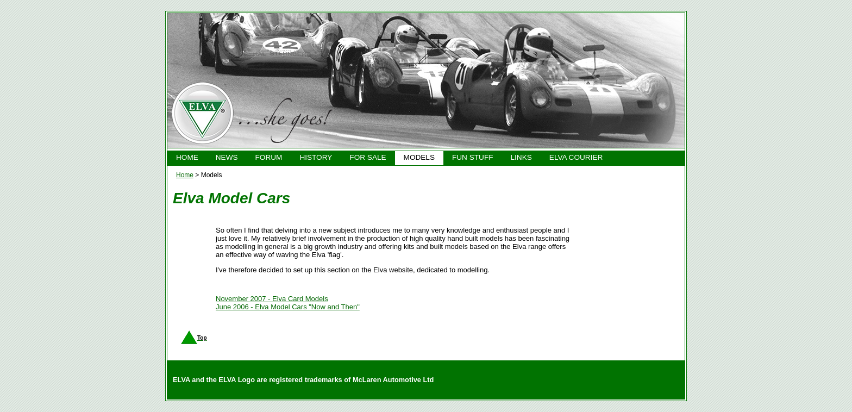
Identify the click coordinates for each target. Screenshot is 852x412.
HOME (187, 157)
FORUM (269, 157)
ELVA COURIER (576, 157)
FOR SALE (367, 157)
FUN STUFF (472, 157)
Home (184, 175)
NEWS (227, 157)
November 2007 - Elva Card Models (272, 299)
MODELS (419, 157)
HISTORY (315, 157)
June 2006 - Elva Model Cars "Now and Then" (288, 307)
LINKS (521, 157)
